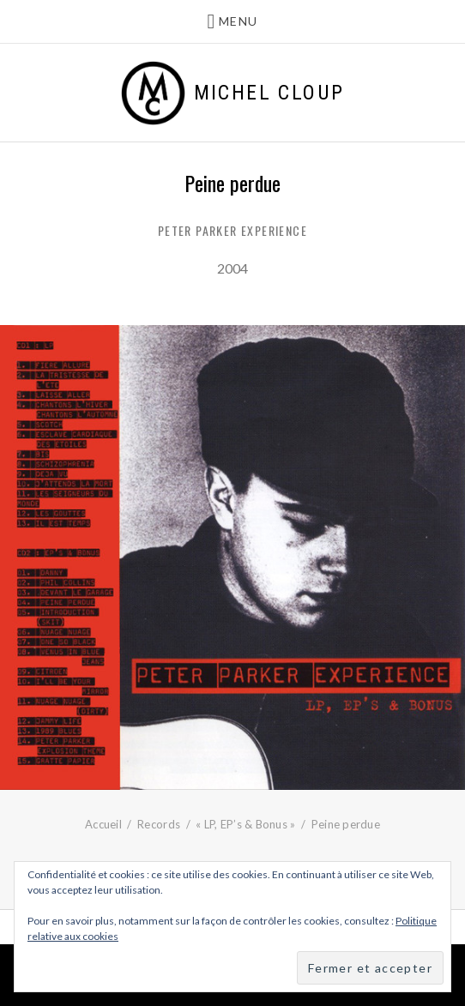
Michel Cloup (269, 92)
